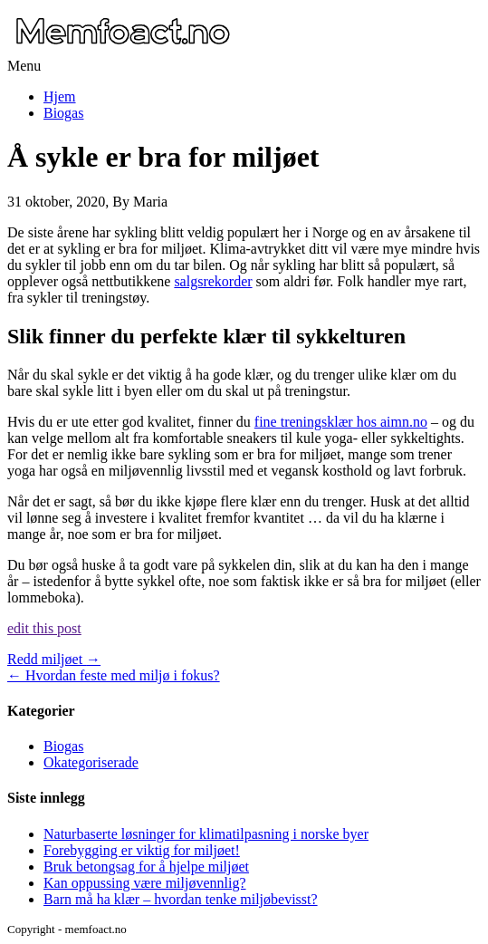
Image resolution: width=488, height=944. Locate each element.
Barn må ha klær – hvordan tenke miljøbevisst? (180, 899)
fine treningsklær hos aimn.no (340, 421)
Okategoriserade (91, 762)
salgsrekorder (213, 281)
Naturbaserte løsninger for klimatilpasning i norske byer (205, 834)
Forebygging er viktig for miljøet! (141, 850)
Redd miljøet (53, 659)
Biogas (63, 112)
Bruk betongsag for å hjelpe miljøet (146, 866)
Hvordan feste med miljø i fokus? (113, 675)
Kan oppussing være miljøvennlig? (144, 883)
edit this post (44, 628)
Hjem (59, 96)
